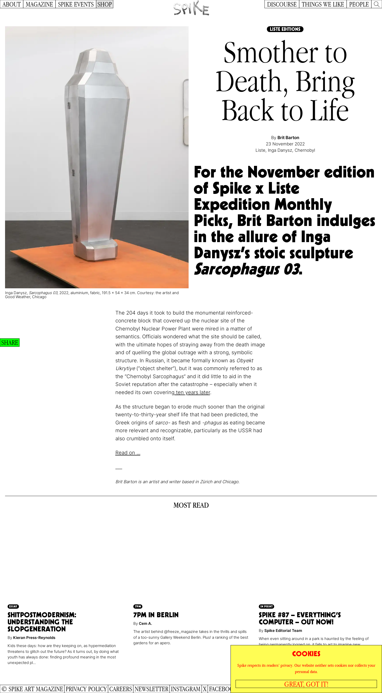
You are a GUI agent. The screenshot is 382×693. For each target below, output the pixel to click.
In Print (266, 606)
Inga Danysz (280, 150)
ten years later (192, 392)
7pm (138, 606)
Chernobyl (305, 150)
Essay (13, 606)
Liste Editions (285, 29)
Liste (260, 150)
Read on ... (127, 453)
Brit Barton (288, 137)
